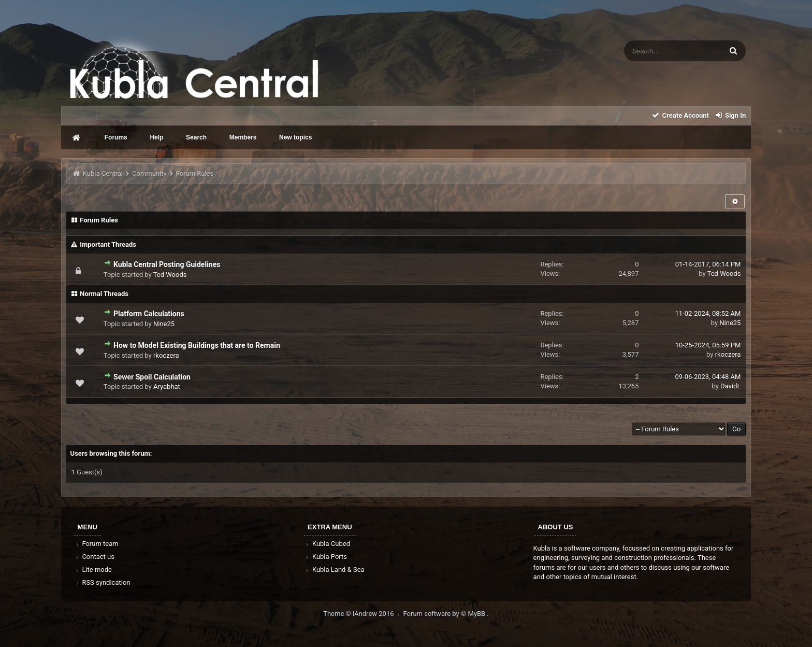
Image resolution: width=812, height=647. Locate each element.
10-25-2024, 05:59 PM (708, 345)
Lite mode (93, 569)
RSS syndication (102, 582)
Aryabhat (166, 386)
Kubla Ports (325, 556)
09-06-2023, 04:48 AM (708, 377)
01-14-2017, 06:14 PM (708, 264)
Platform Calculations (148, 314)
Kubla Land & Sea (334, 569)
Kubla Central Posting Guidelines (166, 264)
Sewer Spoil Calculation (152, 377)
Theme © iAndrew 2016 (363, 613)
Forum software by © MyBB (445, 613)
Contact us (94, 556)
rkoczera (166, 355)
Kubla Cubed (327, 543)
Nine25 (164, 324)
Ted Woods (170, 274)
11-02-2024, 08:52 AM (708, 313)
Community (149, 173)
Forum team (97, 543)
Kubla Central (103, 173)
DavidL (730, 386)
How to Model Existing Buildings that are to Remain (196, 345)
